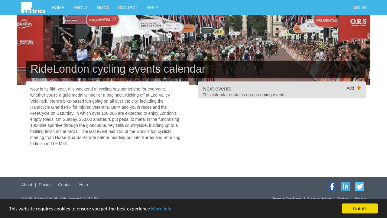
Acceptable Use (319, 198)
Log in (359, 7)
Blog (103, 7)
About (80, 7)
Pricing (45, 184)
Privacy (360, 198)
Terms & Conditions (287, 198)
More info (161, 209)
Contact (128, 7)
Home (58, 7)
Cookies (343, 198)
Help (152, 7)
